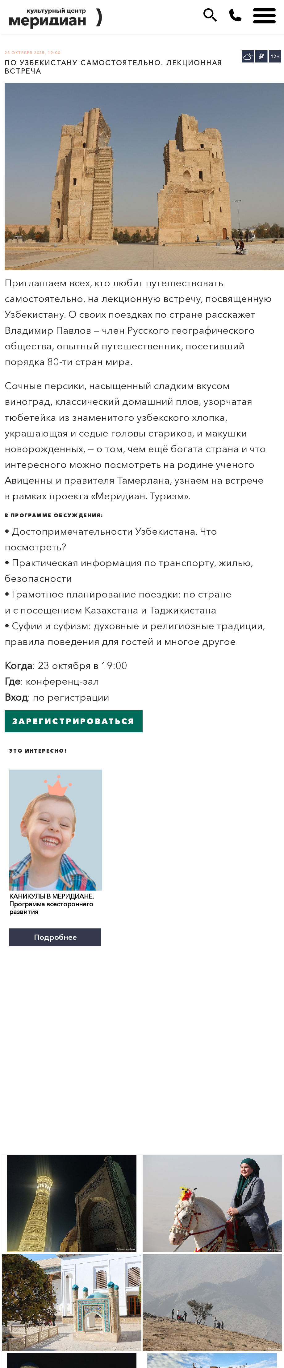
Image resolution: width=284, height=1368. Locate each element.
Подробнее (55, 937)
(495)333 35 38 (235, 15)
